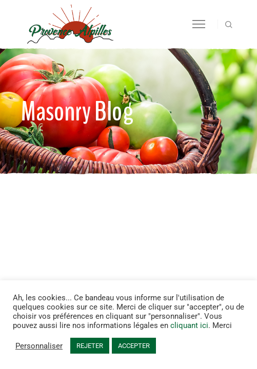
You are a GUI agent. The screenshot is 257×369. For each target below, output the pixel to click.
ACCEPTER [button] (134, 346)
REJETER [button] (89, 346)
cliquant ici (189, 325)
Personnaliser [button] (39, 346)
